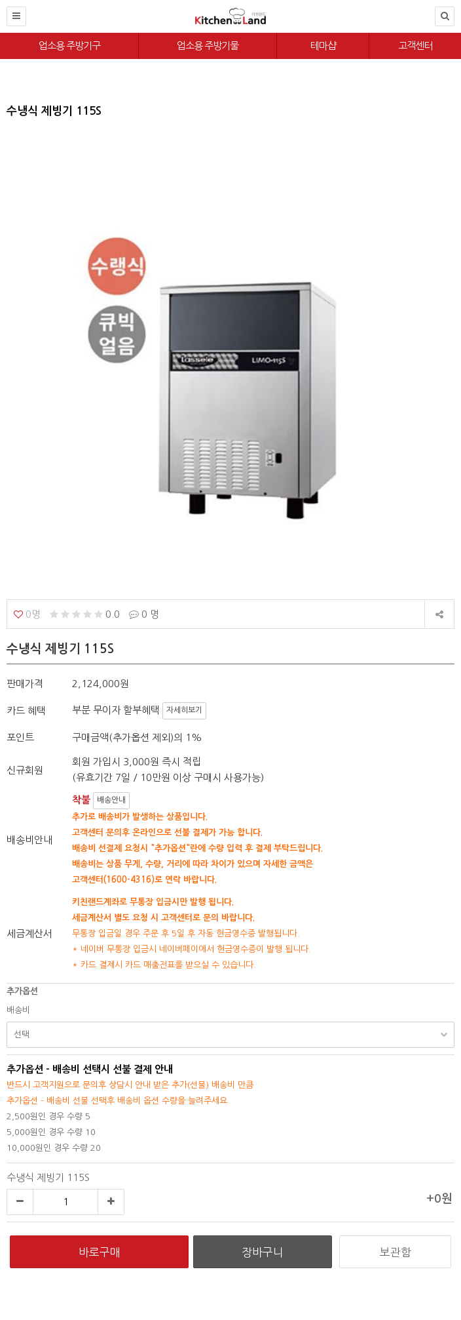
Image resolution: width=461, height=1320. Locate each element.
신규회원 (25, 770)
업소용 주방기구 (69, 45)
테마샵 (323, 45)
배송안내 (111, 800)
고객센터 (415, 45)
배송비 (18, 1010)
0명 (27, 614)
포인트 (20, 737)
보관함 (395, 1252)
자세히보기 (184, 710)
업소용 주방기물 (207, 45)
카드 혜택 (26, 710)
